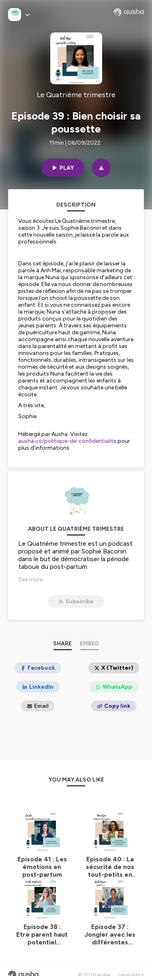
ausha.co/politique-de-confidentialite (67, 441)
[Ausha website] (128, 12)
